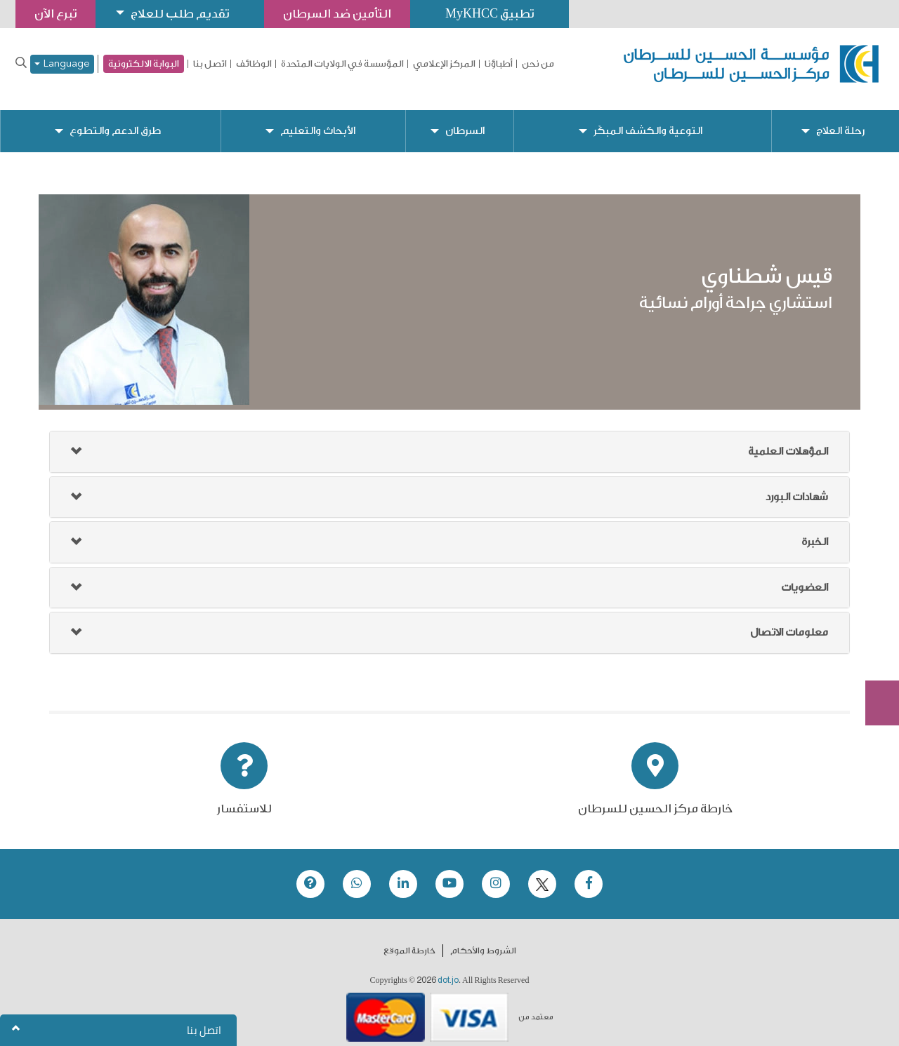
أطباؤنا (499, 64)
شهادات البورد (797, 486)
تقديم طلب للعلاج (180, 13)
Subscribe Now (874, 652)
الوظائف (254, 64)
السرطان (465, 120)
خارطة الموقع (409, 939)
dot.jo (448, 969)
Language (62, 64)
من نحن (538, 64)
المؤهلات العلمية (788, 440)
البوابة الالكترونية (143, 63)
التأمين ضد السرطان (337, 13)
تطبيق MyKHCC (489, 13)
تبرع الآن (874, 599)
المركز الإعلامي (444, 64)
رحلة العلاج (840, 120)
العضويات (804, 576)
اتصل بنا (210, 64)
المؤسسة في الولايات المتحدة (342, 64)
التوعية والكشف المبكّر (647, 120)
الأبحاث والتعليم (317, 120)
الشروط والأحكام (483, 939)
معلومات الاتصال (789, 621)
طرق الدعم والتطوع (115, 120)
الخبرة (814, 531)
